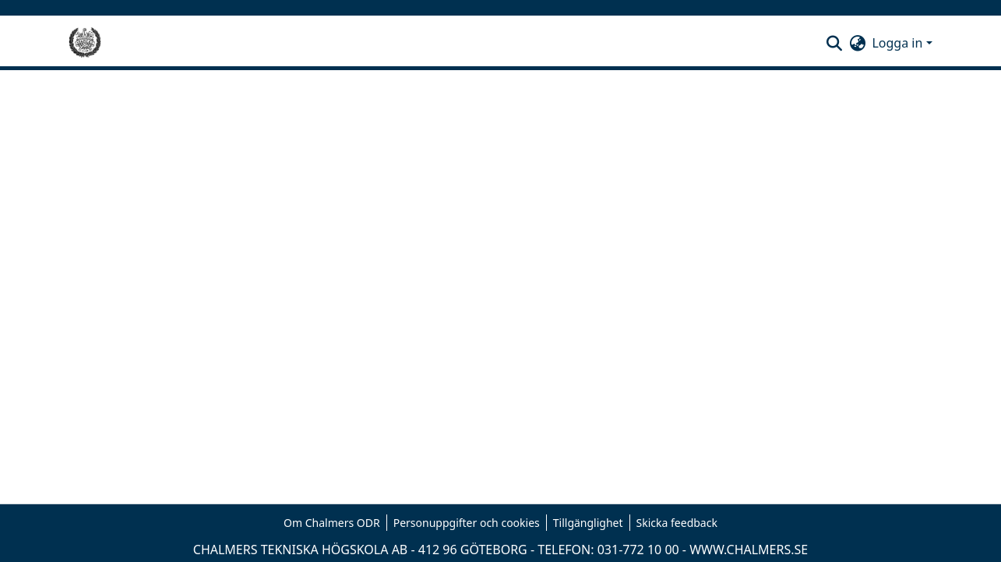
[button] (834, 43)
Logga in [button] (898, 42)
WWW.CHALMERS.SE (748, 549)
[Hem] (85, 42)
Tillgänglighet (588, 522)
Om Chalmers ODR (332, 522)
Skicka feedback (676, 522)
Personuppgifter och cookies (466, 522)
